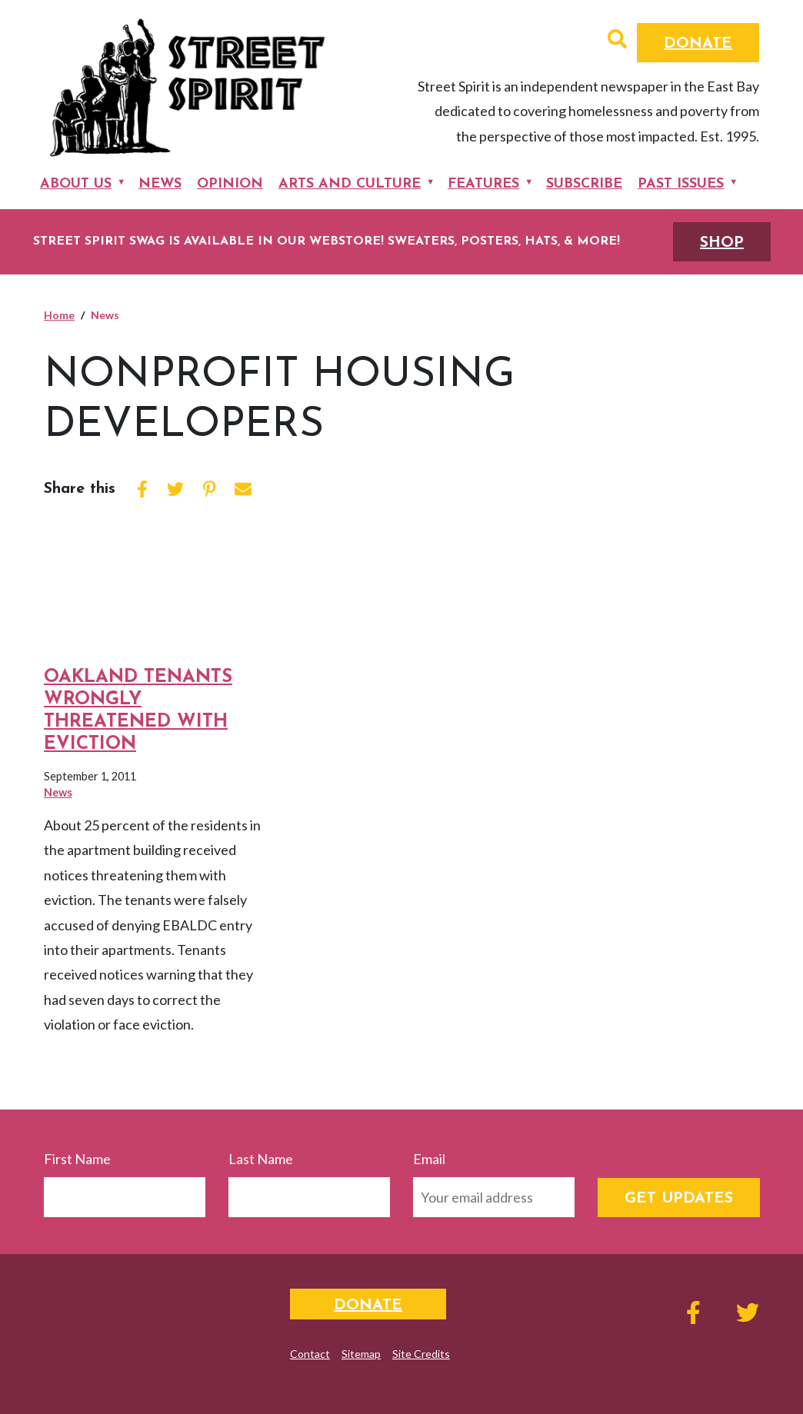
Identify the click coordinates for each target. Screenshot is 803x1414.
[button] (617, 40)
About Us (76, 184)
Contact (310, 1353)
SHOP (722, 243)
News (160, 184)
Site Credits (421, 1353)
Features (483, 184)
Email (429, 1158)
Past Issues (681, 184)
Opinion (230, 184)
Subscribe (584, 184)
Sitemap (361, 1353)
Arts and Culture (349, 184)
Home (59, 314)
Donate (698, 44)
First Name (77, 1158)
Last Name (260, 1158)
